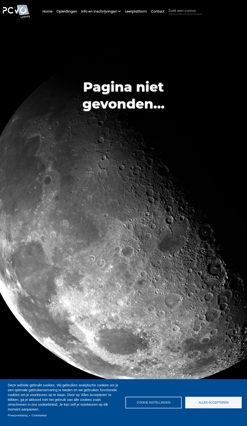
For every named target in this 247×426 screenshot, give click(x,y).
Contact (158, 11)
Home (47, 11)
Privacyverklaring (17, 415)
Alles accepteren (213, 402)
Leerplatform (136, 11)
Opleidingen (66, 11)
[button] (101, 11)
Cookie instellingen (153, 402)
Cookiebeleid (39, 415)
